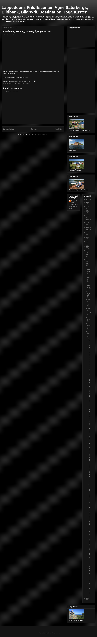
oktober (88, 278)
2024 (87, 206)
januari (88, 334)
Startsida (34, 129)
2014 (87, 246)
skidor (14, 83)
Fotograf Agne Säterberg (74, 202)
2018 (88, 230)
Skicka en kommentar (12, 92)
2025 (87, 202)
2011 (87, 259)
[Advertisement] (33, 110)
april (89, 313)
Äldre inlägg (58, 129)
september (88, 287)
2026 (88, 199)
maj (89, 308)
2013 (87, 250)
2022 (87, 215)
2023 (87, 211)
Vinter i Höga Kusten (23, 83)
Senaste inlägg (8, 129)
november (89, 270)
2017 (87, 232)
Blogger (58, 633)
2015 (87, 241)
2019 (88, 227)
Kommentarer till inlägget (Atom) (37, 134)
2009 (87, 598)
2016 (87, 237)
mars (88, 319)
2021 (88, 220)
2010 (87, 264)
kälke (10, 83)
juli (89, 299)
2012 (87, 255)
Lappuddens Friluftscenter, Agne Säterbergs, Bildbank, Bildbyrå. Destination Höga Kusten (45, 9)
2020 (87, 222)
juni (89, 304)
